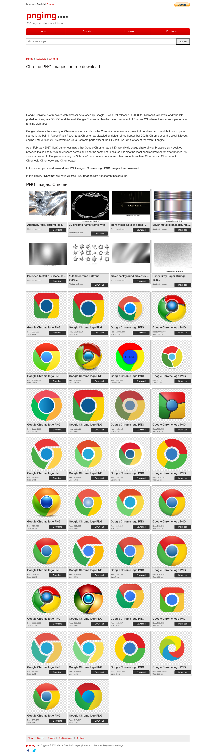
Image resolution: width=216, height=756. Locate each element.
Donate (87, 31)
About (44, 31)
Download (57, 230)
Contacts (171, 31)
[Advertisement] (53, 92)
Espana (50, 4)
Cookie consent (66, 738)
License (129, 31)
